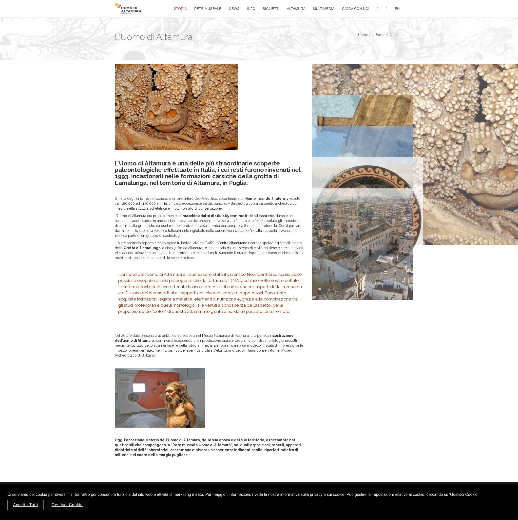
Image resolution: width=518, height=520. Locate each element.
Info (251, 9)
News (234, 9)
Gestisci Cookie (67, 505)
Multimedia (323, 9)
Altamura (296, 9)
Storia (180, 9)
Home (363, 35)
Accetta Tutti (25, 505)
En (397, 9)
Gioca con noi (355, 9)
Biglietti (271, 9)
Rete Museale (208, 9)
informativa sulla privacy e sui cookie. (312, 494)
